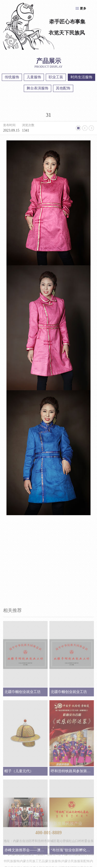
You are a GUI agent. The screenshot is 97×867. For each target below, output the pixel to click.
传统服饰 (12, 78)
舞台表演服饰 (37, 89)
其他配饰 (63, 89)
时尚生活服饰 (81, 78)
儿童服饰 (34, 78)
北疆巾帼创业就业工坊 (22, 771)
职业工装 (56, 78)
